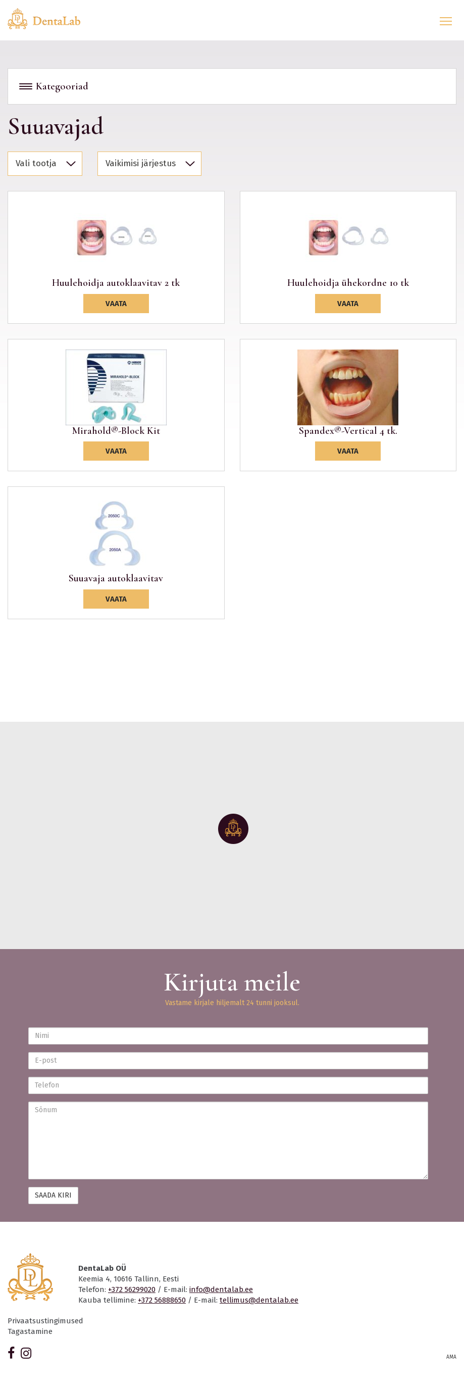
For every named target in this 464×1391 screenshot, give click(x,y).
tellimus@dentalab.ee (259, 1300)
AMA (451, 1357)
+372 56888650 (162, 1300)
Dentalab (50, 18)
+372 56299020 (132, 1289)
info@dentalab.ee (221, 1289)
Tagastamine (30, 1331)
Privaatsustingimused (45, 1320)
